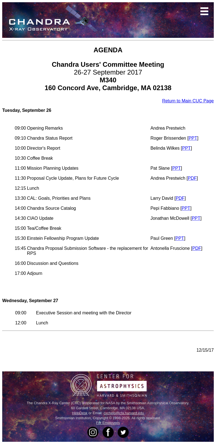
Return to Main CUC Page (188, 100)
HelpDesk (79, 413)
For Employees (108, 423)
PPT (192, 138)
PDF (192, 178)
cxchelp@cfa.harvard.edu (123, 413)
